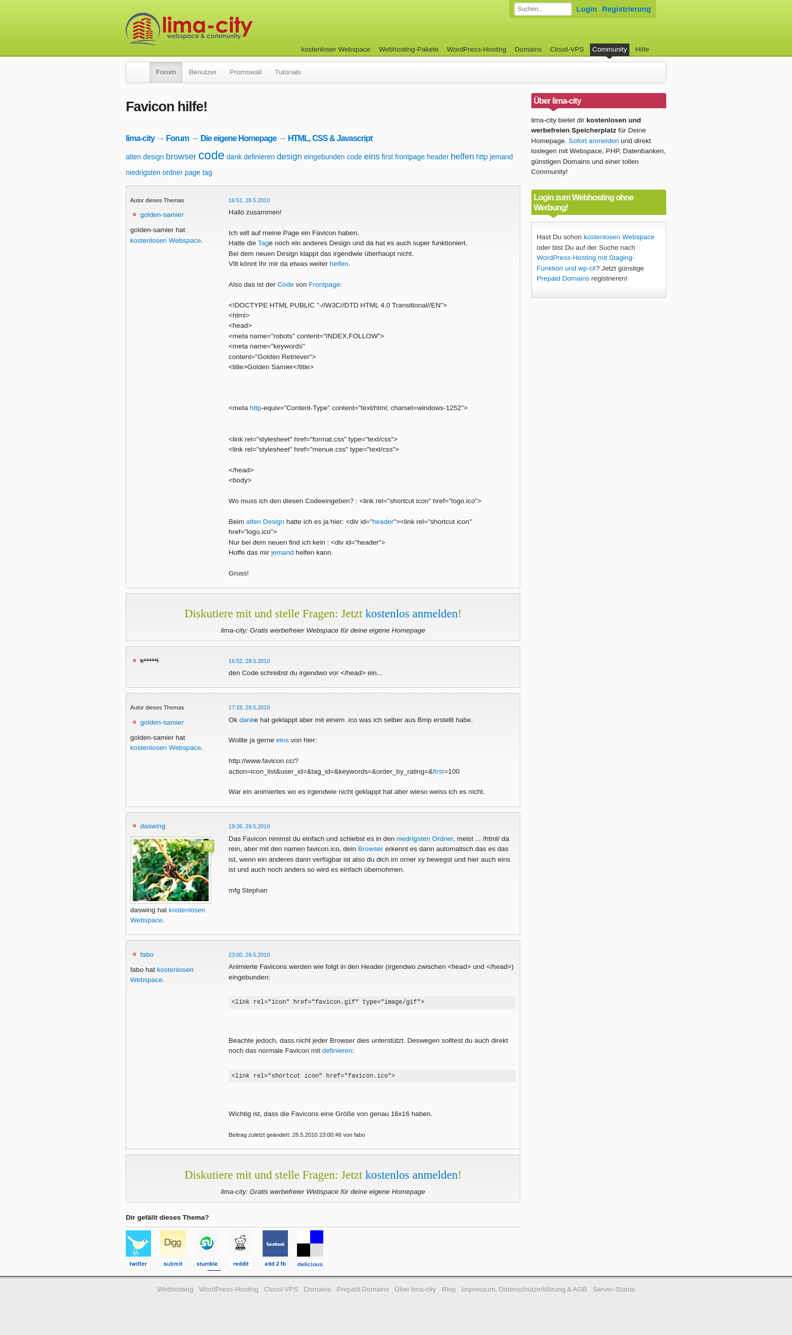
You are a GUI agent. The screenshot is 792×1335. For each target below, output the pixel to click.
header (438, 157)
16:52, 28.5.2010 (249, 661)
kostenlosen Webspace (165, 240)
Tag (263, 243)
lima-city (140, 138)
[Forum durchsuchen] (543, 9)
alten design (145, 157)
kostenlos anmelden (411, 613)
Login (586, 9)
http (481, 157)
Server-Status (614, 1292)
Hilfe (642, 49)
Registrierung (626, 9)
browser (181, 156)
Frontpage (324, 284)
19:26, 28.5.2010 (249, 826)
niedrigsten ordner (154, 172)
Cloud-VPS (567, 49)
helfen (462, 156)
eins (372, 156)
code (212, 155)
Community (609, 49)
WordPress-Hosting (477, 49)
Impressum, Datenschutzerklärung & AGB (524, 1292)
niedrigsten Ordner (425, 838)
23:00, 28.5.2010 (249, 955)
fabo (147, 954)
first (387, 157)
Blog (449, 1292)
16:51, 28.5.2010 (249, 200)
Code (285, 284)
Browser (370, 849)
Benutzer (202, 72)
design (289, 156)
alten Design (265, 521)
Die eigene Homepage (239, 138)
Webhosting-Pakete (408, 49)
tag (207, 172)
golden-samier (162, 214)
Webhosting (175, 1292)
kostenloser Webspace (335, 49)
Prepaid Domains (563, 278)
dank (233, 157)
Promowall (246, 72)
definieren (259, 157)
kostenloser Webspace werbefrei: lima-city (227, 29)
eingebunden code (333, 157)
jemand (501, 157)
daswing (153, 826)
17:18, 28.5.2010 (249, 707)
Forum (166, 72)
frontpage (410, 157)
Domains (528, 49)
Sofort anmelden (594, 141)
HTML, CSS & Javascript (330, 138)
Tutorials (288, 72)
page (193, 172)
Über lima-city (415, 1292)
